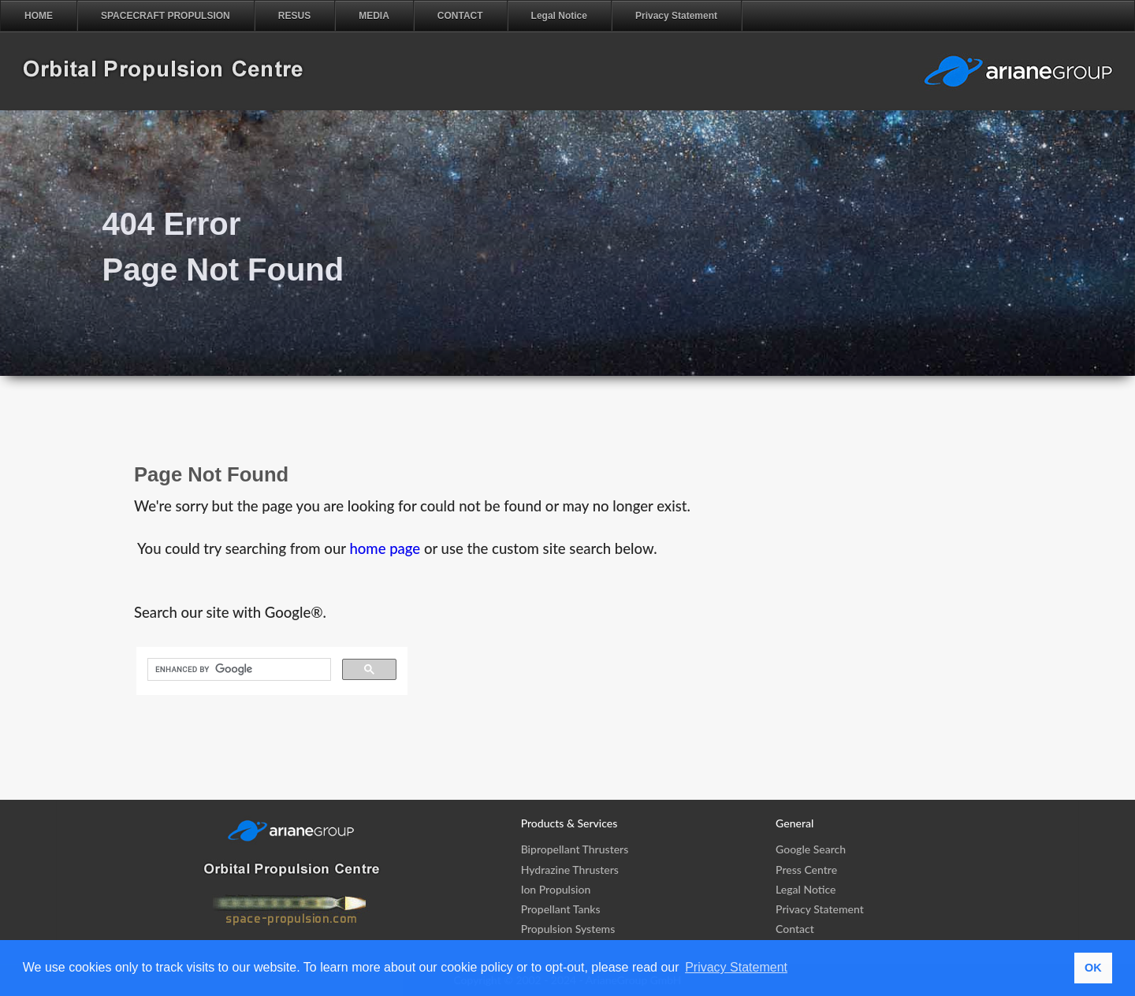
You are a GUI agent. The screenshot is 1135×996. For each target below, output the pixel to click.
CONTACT (460, 15)
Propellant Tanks (561, 909)
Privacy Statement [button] (736, 967)
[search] (237, 670)
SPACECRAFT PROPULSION (165, 15)
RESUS (294, 15)
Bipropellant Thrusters (575, 849)
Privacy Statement (676, 15)
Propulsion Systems (568, 928)
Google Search (811, 849)
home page (384, 548)
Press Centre (806, 869)
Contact (795, 928)
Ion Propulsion (556, 889)
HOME (38, 15)
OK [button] (1093, 967)
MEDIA (374, 15)
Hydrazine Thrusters (570, 869)
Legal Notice (559, 15)
